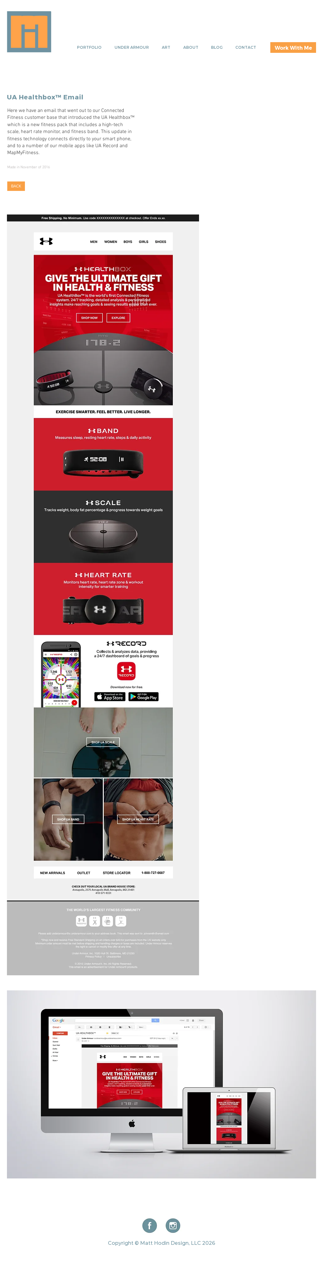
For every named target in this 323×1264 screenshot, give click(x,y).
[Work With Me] (293, 47)
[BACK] (16, 186)
